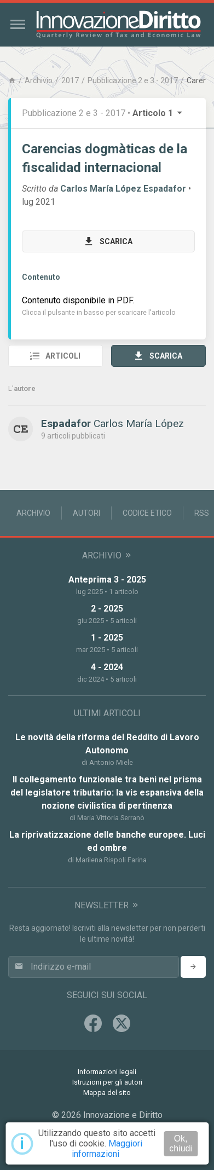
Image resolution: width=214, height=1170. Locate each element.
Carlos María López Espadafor (123, 188)
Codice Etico (147, 513)
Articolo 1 (158, 113)
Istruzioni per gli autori (107, 1082)
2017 (70, 80)
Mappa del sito (107, 1092)
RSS (201, 513)
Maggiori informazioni (107, 1148)
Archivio (39, 80)
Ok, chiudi (180, 1143)
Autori (86, 513)
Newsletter (107, 905)
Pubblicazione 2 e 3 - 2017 (133, 80)
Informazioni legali (107, 1072)
